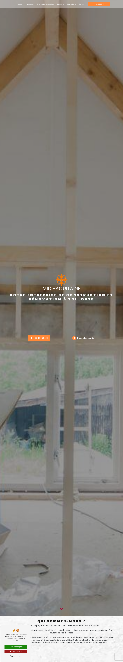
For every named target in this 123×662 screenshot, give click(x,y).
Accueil (19, 4)
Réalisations (71, 4)
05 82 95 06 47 (99, 4)
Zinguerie (60, 4)
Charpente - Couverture (45, 4)
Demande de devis (83, 338)
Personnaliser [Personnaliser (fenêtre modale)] (16, 656)
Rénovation (30, 4)
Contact (82, 4)
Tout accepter (15, 647)
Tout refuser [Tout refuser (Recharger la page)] (16, 652)
